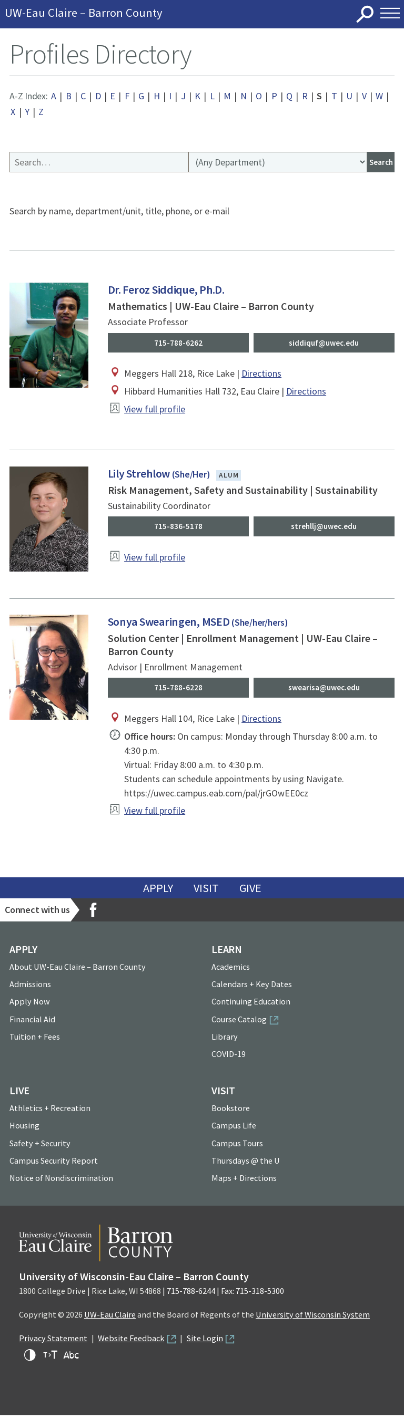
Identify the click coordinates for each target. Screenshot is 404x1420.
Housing (24, 1130)
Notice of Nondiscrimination (61, 1182)
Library (224, 1041)
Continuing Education (250, 1006)
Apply (158, 892)
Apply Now (29, 1006)
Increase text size (50, 1359)
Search (365, 14)
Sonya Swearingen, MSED (198, 624)
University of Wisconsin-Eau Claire (190, 14)
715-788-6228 (178, 691)
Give (250, 892)
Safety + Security (39, 1147)
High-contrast (30, 1359)
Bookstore (230, 1112)
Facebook (93, 914)
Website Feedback (131, 1343)
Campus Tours (237, 1147)
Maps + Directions (244, 1182)
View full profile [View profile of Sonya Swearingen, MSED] (154, 815)
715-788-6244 (191, 1295)
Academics (230, 971)
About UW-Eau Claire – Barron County (77, 971)
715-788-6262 (178, 344)
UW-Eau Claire (110, 1319)
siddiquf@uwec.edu (324, 344)
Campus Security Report (53, 1165)
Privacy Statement (53, 1343)
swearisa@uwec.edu (324, 691)
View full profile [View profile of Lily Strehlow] (154, 561)
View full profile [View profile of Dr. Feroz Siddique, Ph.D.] (154, 412)
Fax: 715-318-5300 (252, 1295)
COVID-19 (228, 1058)
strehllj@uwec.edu (324, 529)
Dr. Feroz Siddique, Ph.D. (166, 290)
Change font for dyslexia (71, 1359)
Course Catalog (239, 1024)
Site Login (205, 1343)
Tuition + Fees (34, 1041)
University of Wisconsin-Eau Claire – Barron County (134, 1281)
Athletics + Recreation (49, 1112)
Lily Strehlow (159, 475)
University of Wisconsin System (313, 1319)
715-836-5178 (178, 529)
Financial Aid (32, 1024)
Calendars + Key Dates (251, 988)
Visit (206, 892)
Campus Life (233, 1130)
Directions (261, 376)
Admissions (30, 988)
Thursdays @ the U (245, 1165)
